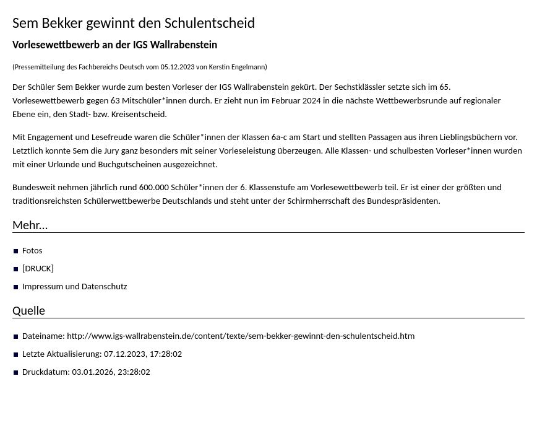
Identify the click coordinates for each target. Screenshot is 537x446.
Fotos (32, 250)
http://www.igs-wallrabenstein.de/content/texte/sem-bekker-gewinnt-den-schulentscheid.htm (241, 335)
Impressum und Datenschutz (74, 286)
